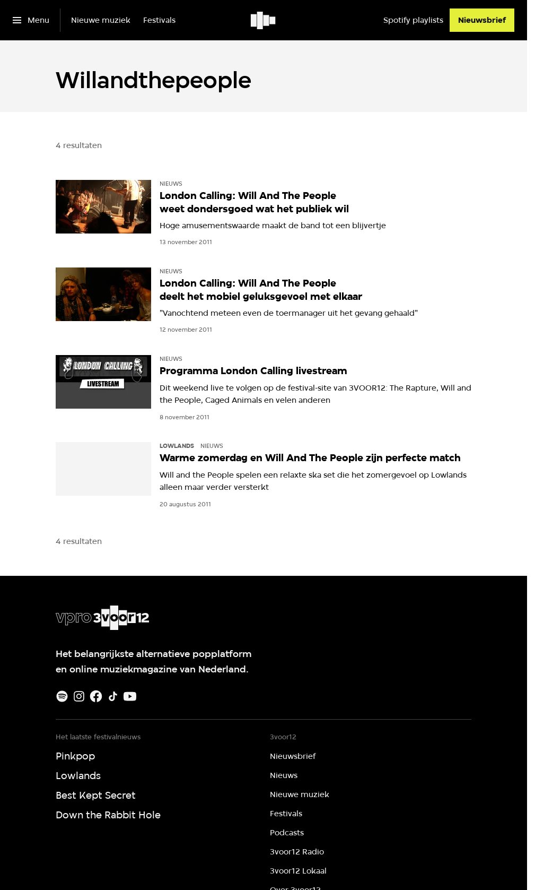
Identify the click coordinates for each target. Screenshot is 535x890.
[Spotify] (62, 696)
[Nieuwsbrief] (482, 20)
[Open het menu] (31, 20)
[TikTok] (113, 696)
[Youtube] (130, 696)
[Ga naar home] (264, 20)
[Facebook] (96, 696)
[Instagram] (79, 696)
